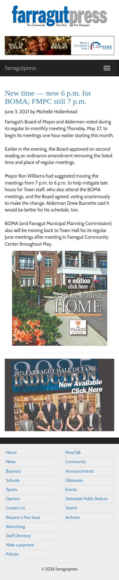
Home (11, 452)
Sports (11, 489)
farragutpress (20, 68)
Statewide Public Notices (87, 498)
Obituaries (74, 480)
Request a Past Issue (23, 517)
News (11, 461)
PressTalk (73, 452)
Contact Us (15, 508)
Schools (12, 480)
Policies (12, 554)
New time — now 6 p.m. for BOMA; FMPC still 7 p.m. (48, 97)
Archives (73, 517)
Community (76, 461)
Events (71, 489)
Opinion (13, 498)
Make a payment (20, 545)
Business (13, 471)
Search (71, 508)
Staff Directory (18, 535)
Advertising (15, 526)
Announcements (80, 471)
